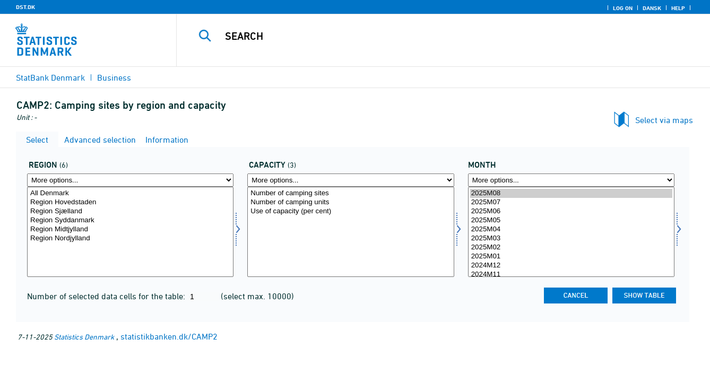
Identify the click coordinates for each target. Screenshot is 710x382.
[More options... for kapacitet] (350, 180)
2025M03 (571, 238)
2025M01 (571, 256)
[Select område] (130, 232)
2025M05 (571, 220)
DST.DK (25, 7)
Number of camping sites (350, 193)
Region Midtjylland (130, 229)
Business (114, 77)
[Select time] (571, 232)
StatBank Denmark (50, 77)
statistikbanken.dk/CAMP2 (169, 336)
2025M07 (571, 202)
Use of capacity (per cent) (350, 211)
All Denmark (130, 193)
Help (678, 8)
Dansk (652, 8)
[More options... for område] (130, 180)
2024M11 (571, 274)
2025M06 (571, 211)
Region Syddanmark (130, 220)
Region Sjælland (130, 211)
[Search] (431, 36)
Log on (623, 8)
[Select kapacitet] (350, 232)
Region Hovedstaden (130, 202)
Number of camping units (350, 202)
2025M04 (571, 229)
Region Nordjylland (130, 238)
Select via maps (664, 120)
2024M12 (571, 265)
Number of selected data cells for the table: (107, 296)
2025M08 (571, 193)
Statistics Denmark (84, 336)
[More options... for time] (571, 180)
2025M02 (571, 247)
